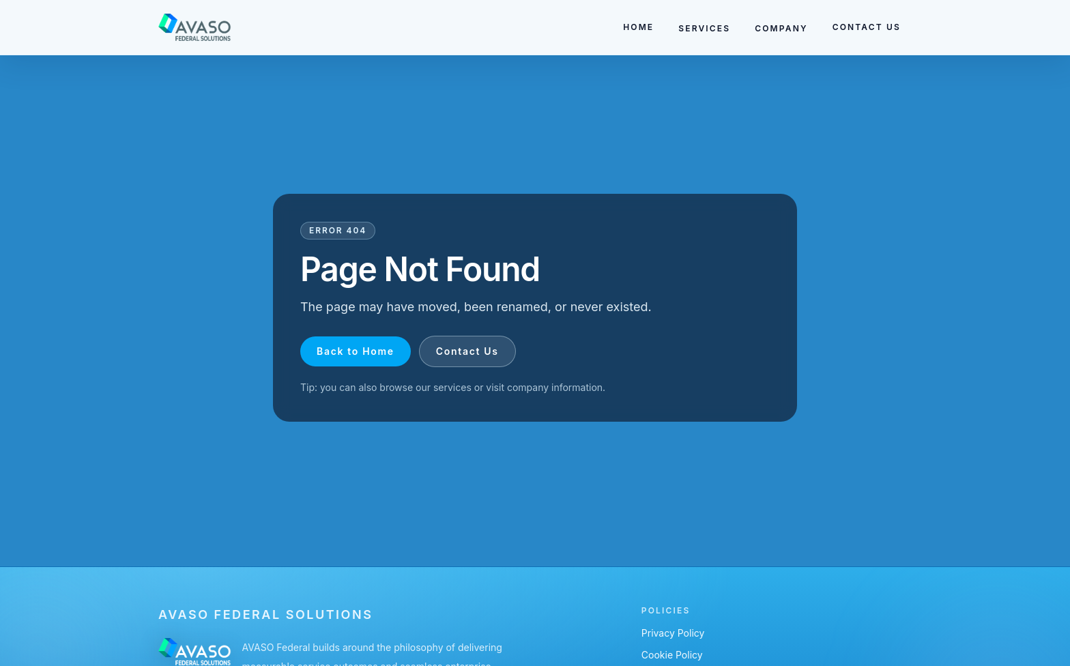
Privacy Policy (673, 633)
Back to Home (355, 351)
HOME (638, 27)
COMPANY (781, 28)
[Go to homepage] (194, 27)
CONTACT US (867, 27)
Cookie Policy (672, 655)
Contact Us (467, 351)
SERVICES (704, 28)
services (452, 387)
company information (555, 387)
